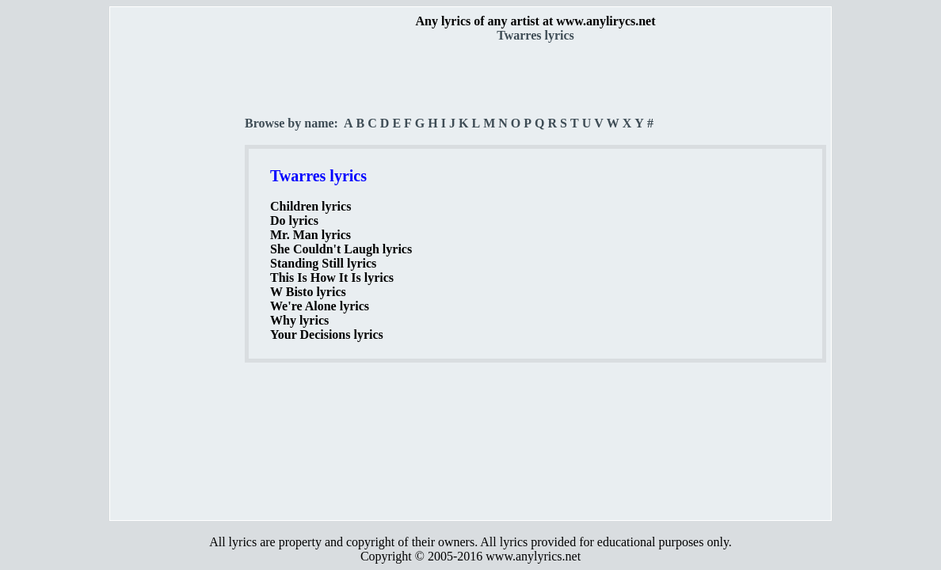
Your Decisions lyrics (326, 334)
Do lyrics (294, 220)
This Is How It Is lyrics (332, 277)
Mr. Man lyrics (310, 234)
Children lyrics (310, 206)
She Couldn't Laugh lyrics (341, 249)
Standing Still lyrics (323, 263)
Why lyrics (299, 320)
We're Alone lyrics (319, 306)
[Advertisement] (178, 277)
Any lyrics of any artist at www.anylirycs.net (535, 21)
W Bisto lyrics (308, 291)
